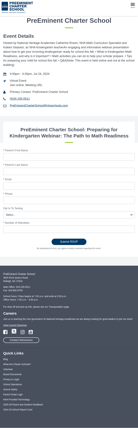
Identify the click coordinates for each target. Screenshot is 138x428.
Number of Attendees (16, 222)
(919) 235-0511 (20, 98)
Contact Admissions (21, 340)
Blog (5, 359)
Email (7, 179)
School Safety (10, 389)
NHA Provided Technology (16, 399)
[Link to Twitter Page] (14, 333)
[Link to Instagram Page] (23, 333)
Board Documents (12, 374)
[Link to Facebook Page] (5, 333)
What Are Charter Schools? (17, 364)
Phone (8, 193)
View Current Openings (15, 325)
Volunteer (8, 369)
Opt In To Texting (13, 208)
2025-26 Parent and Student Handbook (23, 404)
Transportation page (59, 307)
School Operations (12, 384)
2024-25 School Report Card (17, 409)
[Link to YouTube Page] (31, 333)
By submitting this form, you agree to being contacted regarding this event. (69, 248)
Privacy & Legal (11, 379)
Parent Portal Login (13, 394)
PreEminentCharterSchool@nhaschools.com (39, 105)
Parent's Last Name (15, 164)
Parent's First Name (15, 150)
